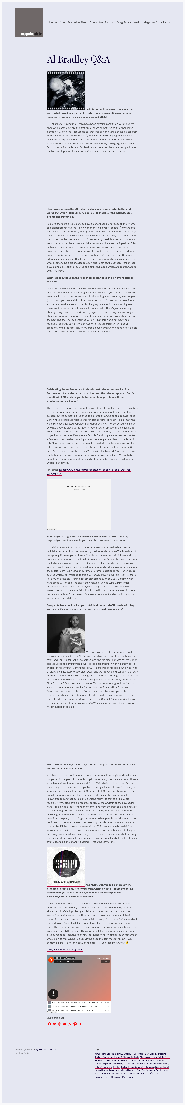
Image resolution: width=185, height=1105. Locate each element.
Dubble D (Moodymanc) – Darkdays (137, 1067)
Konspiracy (114, 1070)
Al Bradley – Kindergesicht (134, 1053)
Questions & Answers (46, 1049)
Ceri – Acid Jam (148, 1060)
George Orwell (162, 1067)
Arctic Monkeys (118, 1060)
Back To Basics (133, 1060)
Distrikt (116, 1067)
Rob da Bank (100, 1073)
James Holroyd (101, 1070)
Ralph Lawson (162, 1070)
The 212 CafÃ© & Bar (150, 1073)
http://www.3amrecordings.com (65, 949)
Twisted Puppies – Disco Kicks (118, 1077)
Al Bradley (115, 1053)
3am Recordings (102, 1053)
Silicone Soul (133, 1073)
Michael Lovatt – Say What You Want (138, 1070)
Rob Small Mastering (117, 1073)
